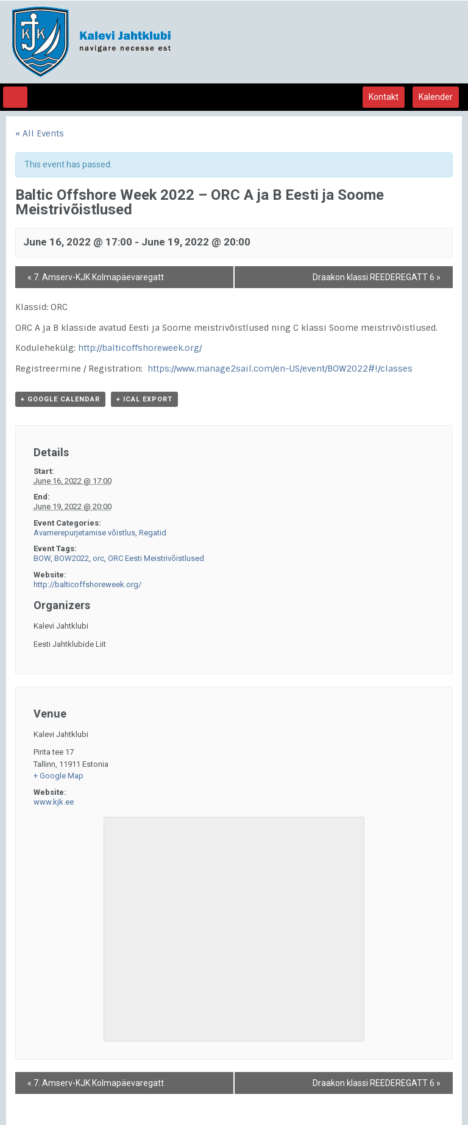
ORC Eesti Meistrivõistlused (156, 558)
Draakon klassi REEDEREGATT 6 (377, 277)
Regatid (152, 532)
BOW (42, 558)
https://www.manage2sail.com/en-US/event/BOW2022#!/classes (280, 368)
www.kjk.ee (54, 801)
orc (98, 558)
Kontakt (384, 97)
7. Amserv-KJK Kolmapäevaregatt (95, 277)
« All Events (39, 133)
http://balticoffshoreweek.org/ (140, 347)
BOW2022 (71, 558)
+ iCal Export (144, 399)
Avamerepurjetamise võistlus (84, 532)
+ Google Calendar (60, 399)
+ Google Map (58, 775)
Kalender (436, 97)
